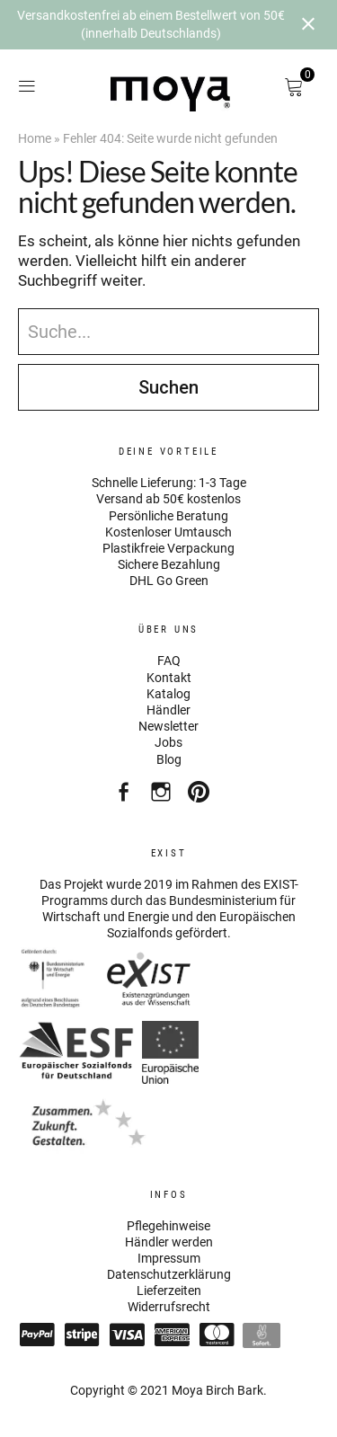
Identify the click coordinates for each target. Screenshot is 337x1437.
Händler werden (169, 1242)
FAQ (169, 660)
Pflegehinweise (168, 1226)
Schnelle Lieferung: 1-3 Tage (169, 482)
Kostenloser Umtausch (168, 532)
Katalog (168, 694)
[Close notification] (308, 25)
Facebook (125, 796)
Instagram (163, 796)
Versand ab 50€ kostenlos (168, 499)
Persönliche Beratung (168, 516)
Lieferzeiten (169, 1290)
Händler (168, 710)
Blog (169, 759)
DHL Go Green (168, 580)
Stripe (82, 1334)
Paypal (37, 1334)
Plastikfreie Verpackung (168, 548)
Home (34, 138)
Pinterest (201, 796)
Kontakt (168, 677)
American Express (172, 1334)
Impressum (168, 1258)
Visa (127, 1334)
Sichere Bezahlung (169, 564)
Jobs (168, 742)
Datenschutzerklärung (169, 1274)
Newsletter (168, 726)
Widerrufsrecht (169, 1307)
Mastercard (216, 1334)
